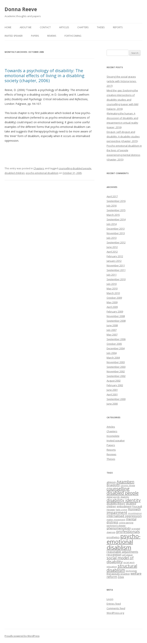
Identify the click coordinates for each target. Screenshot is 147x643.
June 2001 (112, 390)
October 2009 (114, 297)
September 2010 (116, 279)
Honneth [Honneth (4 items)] (134, 509)
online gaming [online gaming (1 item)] (126, 522)
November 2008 (116, 316)
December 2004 (116, 348)
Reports (117, 27)
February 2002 (115, 385)
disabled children (15, 173)
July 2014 (112, 224)
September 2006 (116, 339)
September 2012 (116, 242)
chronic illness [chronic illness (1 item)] (128, 485)
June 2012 (112, 247)
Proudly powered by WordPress (22, 636)
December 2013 (116, 228)
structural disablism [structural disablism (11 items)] (122, 568)
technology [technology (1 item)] (131, 570)
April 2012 (112, 251)
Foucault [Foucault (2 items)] (137, 506)
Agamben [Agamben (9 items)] (125, 481)
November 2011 (116, 265)
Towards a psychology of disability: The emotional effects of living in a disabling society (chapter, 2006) (44, 75)
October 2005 (114, 343)
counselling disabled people (75, 168)
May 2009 (112, 302)
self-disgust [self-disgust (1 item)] (127, 555)
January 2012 (114, 261)
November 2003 (116, 362)
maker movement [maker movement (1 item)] (116, 519)
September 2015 (116, 210)
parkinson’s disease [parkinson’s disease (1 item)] (116, 525)
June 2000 (112, 403)
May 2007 (112, 334)
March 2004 (113, 357)
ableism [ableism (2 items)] (111, 482)
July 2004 (112, 353)
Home (8, 27)
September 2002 (116, 376)
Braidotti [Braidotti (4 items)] (113, 485)
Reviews (51, 35)
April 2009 (112, 307)
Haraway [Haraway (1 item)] (111, 509)
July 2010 (112, 284)
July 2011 (112, 274)
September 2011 (116, 270)
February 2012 (115, 256)
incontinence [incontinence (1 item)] (135, 513)
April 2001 (112, 394)
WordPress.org (115, 613)
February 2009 (115, 311)
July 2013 (112, 238)
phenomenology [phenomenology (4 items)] (119, 528)
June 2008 (112, 325)
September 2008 (116, 320)
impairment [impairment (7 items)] (117, 512)
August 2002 (114, 380)
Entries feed (114, 603)
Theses (101, 27)
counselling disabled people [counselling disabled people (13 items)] (123, 491)
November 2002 (116, 371)
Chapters (82, 27)
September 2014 (116, 219)
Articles (64, 27)
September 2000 (116, 399)
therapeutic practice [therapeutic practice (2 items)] (118, 573)
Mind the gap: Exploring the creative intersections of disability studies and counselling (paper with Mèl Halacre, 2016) (122, 100)
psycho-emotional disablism (42, 173)
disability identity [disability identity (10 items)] (124, 500)
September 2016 (116, 201)
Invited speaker (14, 35)
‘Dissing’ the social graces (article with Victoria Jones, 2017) (122, 81)
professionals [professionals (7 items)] (128, 531)
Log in (110, 599)
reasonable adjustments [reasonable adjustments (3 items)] (122, 552)
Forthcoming (73, 35)
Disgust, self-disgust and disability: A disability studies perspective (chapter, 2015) (123, 136)
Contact (45, 27)
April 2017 (112, 196)
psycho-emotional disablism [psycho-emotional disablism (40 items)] (123, 541)
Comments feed (116, 608)
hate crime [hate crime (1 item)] (121, 509)
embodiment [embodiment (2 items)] (124, 506)
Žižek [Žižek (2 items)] (121, 577)
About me (25, 27)
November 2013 (116, 233)
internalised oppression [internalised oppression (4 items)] (124, 516)
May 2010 (112, 288)
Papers (35, 35)
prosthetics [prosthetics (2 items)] (113, 537)
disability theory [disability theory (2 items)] (116, 503)
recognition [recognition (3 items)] (114, 554)
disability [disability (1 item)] (124, 497)
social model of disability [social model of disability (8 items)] (120, 559)
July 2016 (112, 205)
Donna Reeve (21, 9)
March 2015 (113, 215)
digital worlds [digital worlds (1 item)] (113, 497)
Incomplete (113, 436)
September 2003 (116, 367)
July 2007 (112, 330)
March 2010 (113, 293)
